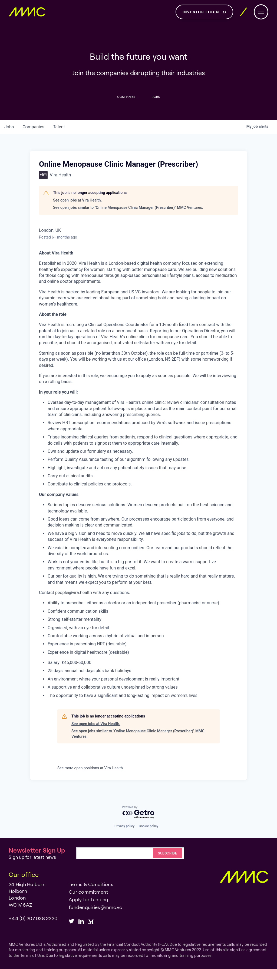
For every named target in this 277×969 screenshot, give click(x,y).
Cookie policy (148, 826)
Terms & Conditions (91, 884)
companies (33, 126)
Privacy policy (124, 826)
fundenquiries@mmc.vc (95, 907)
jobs (9, 126)
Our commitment (88, 892)
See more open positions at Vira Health (90, 768)
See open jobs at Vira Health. (77, 200)
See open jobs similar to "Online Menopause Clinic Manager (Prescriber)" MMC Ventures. (128, 207)
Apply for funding (88, 899)
